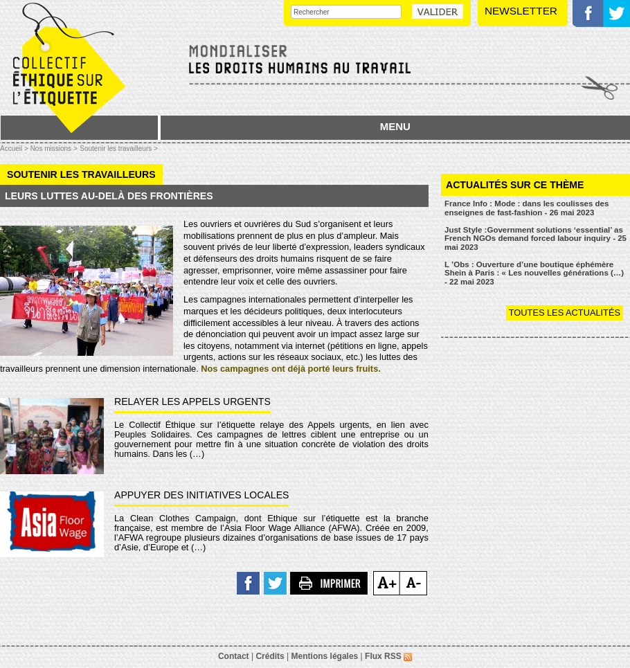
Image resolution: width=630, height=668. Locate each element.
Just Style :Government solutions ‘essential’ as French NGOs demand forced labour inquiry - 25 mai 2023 (535, 238)
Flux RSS (388, 656)
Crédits (269, 656)
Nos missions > (54, 148)
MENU (395, 126)
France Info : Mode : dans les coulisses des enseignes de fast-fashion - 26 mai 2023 (526, 208)
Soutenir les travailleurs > (119, 148)
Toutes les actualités (564, 312)
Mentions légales (325, 656)
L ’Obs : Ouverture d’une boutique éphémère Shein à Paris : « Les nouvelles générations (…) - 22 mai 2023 (534, 273)
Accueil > (15, 148)
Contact (233, 656)
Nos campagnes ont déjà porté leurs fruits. (291, 368)
